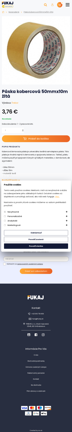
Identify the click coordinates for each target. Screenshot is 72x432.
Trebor (15, 102)
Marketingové (14, 225)
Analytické (12, 220)
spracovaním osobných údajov (30, 264)
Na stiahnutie (36, 385)
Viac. (57, 196)
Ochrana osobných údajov (36, 367)
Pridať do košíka (36, 138)
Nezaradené (14, 12)
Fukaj (3, 12)
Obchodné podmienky (36, 361)
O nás (36, 355)
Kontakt (36, 379)
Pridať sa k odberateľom (36, 271)
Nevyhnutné (13, 211)
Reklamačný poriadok (35, 373)
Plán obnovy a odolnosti (36, 391)
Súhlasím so (25, 264)
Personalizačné (15, 216)
